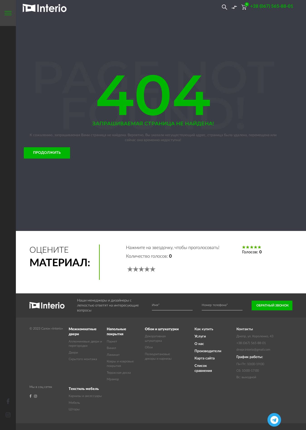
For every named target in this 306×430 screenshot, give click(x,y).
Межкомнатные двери (83, 331)
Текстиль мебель (84, 389)
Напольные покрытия (116, 331)
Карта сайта (204, 358)
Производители (207, 351)
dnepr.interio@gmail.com (253, 349)
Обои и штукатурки (162, 329)
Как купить (203, 329)
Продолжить (47, 152)
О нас (199, 344)
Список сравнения (203, 368)
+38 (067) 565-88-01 (251, 343)
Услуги (200, 336)
